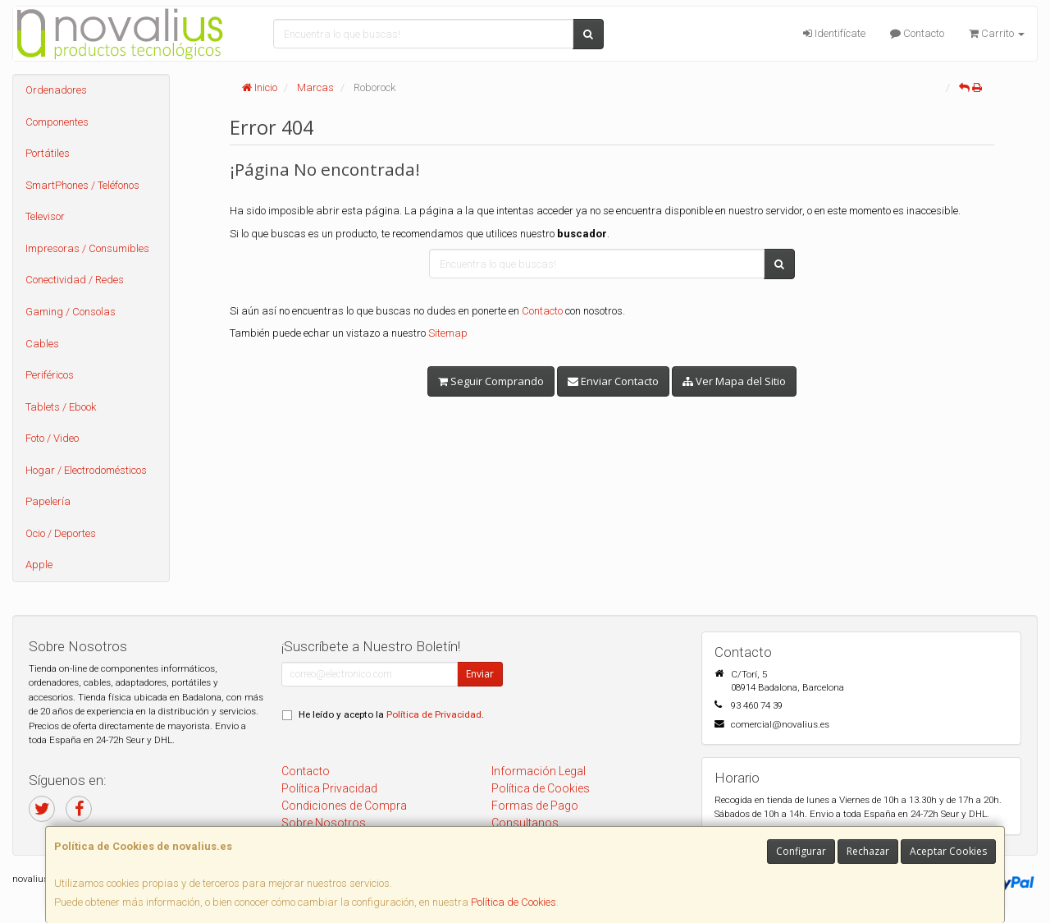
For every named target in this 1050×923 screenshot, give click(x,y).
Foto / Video (52, 438)
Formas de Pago (534, 805)
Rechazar (868, 851)
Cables (42, 344)
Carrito (997, 33)
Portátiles (47, 153)
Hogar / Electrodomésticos (86, 470)
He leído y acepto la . (391, 714)
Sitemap (448, 333)
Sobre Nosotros (323, 822)
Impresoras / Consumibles (87, 248)
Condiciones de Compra (344, 805)
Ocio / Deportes (60, 533)
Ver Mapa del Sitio (734, 381)
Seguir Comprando (491, 381)
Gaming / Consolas (70, 311)
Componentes (57, 122)
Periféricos (49, 375)
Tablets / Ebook (60, 407)
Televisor (45, 216)
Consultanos (525, 822)
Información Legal (538, 771)
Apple (38, 564)
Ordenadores (56, 90)
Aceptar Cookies (948, 851)
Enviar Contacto (613, 381)
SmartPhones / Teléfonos (82, 185)
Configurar (801, 851)
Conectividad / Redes (74, 279)
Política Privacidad (329, 788)
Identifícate (834, 33)
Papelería (48, 501)
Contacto (917, 33)
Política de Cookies (513, 902)
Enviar (480, 674)
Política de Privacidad (434, 714)
